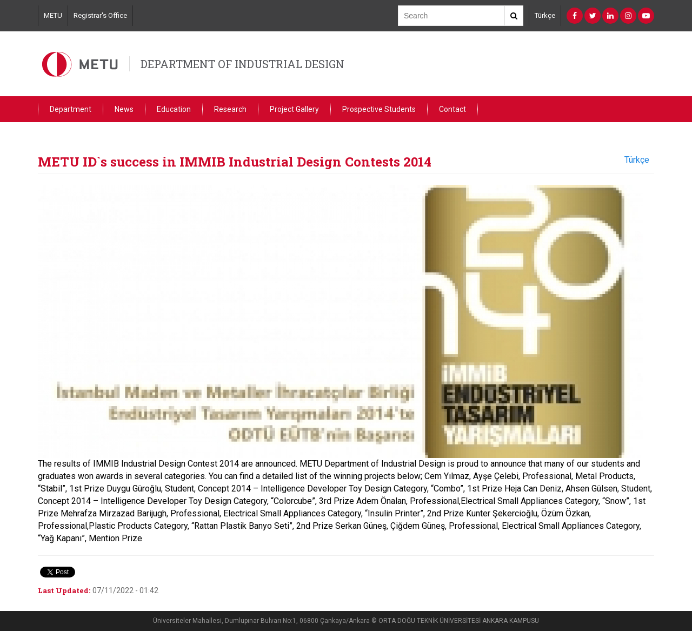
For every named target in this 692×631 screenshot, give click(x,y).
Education (174, 109)
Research (230, 109)
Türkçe (545, 15)
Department (70, 109)
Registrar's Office (100, 15)
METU (53, 15)
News (124, 109)
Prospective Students (379, 109)
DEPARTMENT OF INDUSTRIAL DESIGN (242, 64)
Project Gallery (294, 109)
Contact (452, 109)
